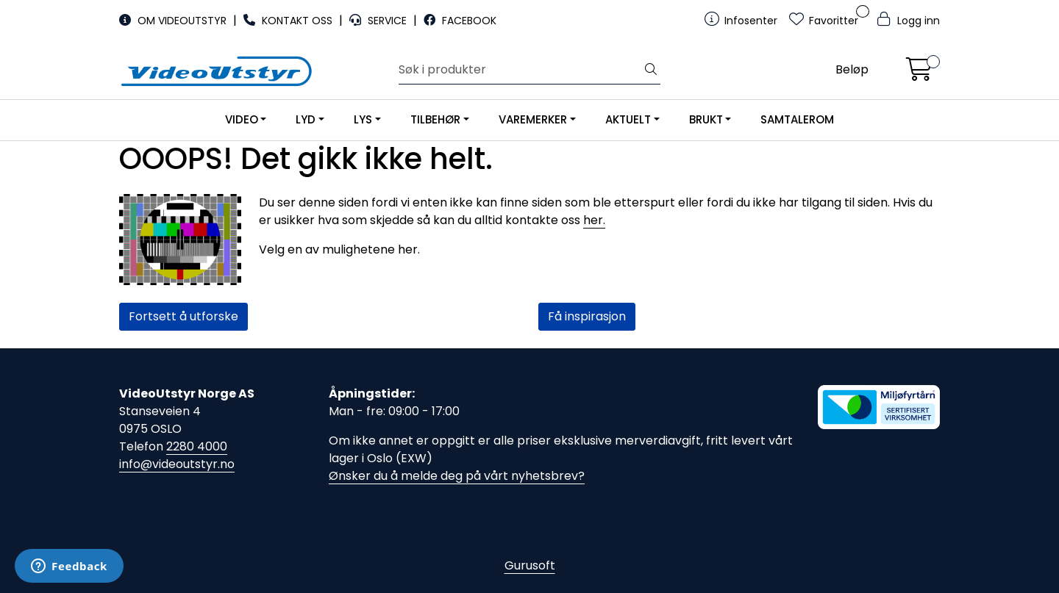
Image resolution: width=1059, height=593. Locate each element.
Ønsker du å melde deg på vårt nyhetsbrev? (457, 475)
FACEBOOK (460, 20)
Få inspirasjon (587, 316)
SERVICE (379, 20)
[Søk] (520, 70)
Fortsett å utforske (183, 316)
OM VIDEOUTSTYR (174, 20)
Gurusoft (529, 565)
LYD (305, 119)
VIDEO (241, 119)
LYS (363, 119)
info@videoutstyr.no (177, 464)
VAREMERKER (533, 119)
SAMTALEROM (797, 119)
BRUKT (706, 119)
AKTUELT (628, 119)
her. (594, 220)
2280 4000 (196, 446)
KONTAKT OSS (289, 20)
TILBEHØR (435, 119)
